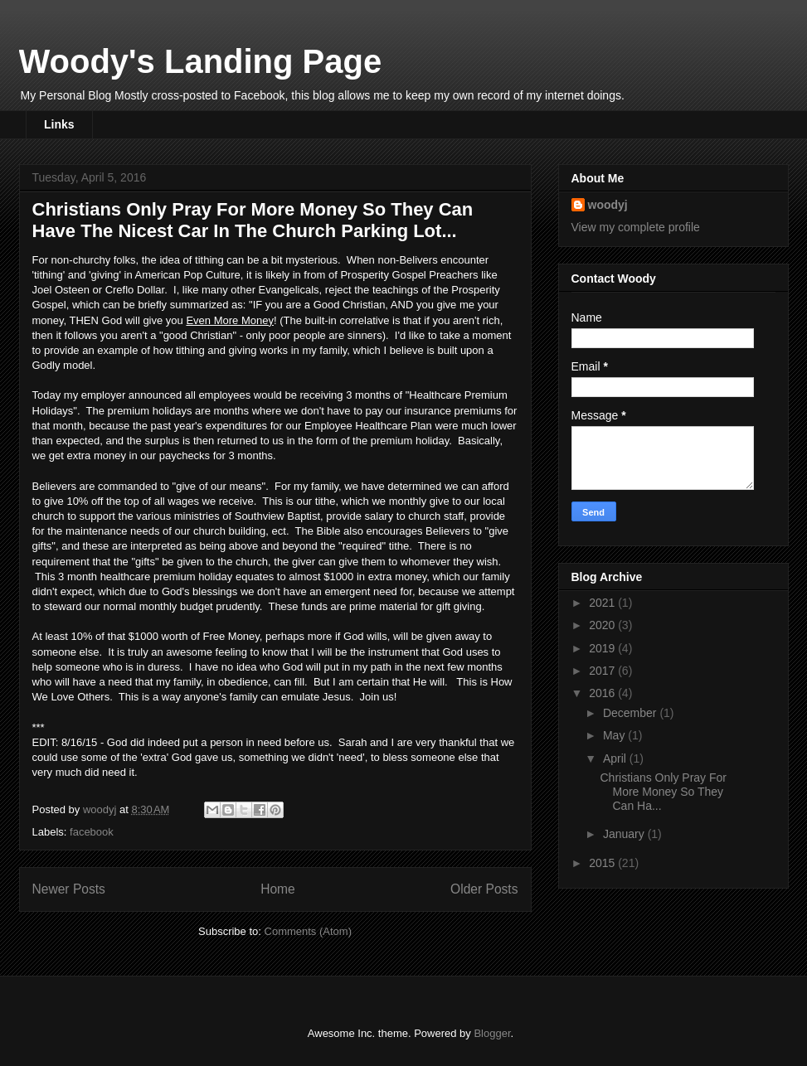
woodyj (608, 204)
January (625, 834)
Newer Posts (68, 889)
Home (277, 889)
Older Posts (484, 889)
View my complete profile (635, 227)
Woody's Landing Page (200, 61)
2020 (603, 625)
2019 (603, 648)
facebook (92, 832)
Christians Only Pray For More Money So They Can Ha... (663, 791)
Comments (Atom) (308, 931)
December (631, 713)
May (615, 735)
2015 (603, 863)
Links (59, 124)
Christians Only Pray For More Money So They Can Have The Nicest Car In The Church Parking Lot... (253, 220)
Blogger (492, 1033)
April (616, 758)
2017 (603, 670)
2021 (603, 602)
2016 (603, 693)
